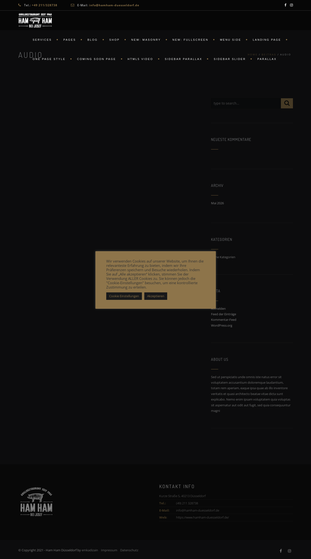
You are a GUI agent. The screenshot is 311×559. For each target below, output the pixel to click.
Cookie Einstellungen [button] (124, 296)
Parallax (267, 59)
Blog (92, 39)
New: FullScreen (190, 39)
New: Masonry (146, 39)
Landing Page (267, 39)
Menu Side (230, 39)
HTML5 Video (140, 59)
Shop (114, 39)
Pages (69, 39)
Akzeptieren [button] (155, 296)
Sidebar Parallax (183, 59)
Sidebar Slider (230, 59)
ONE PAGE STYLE (49, 59)
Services (42, 39)
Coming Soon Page (96, 59)
